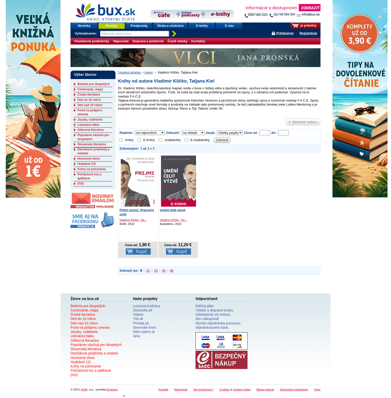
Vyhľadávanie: (86, 33)
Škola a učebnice (170, 26)
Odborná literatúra (91, 130)
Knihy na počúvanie (92, 169)
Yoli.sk (138, 319)
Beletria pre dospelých (94, 84)
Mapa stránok (265, 389)
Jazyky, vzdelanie (90, 119)
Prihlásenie (285, 33)
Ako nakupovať (207, 319)
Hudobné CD (87, 164)
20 (156, 270)
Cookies (224, 389)
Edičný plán (205, 306)
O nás (229, 26)
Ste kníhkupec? (203, 389)
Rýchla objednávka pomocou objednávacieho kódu (218, 325)
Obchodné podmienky (294, 389)
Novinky (84, 26)
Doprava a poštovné (148, 41)
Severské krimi (144, 327)
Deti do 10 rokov (89, 100)
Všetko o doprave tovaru (215, 310)
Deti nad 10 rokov (90, 105)
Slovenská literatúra (92, 144)
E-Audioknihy (197, 140)
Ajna (136, 336)
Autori (148, 72)
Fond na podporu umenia (90, 327)
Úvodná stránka (129, 72)
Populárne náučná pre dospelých (96, 345)
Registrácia (308, 33)
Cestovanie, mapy (90, 89)
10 (148, 270)
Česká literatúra (89, 94)
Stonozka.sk (142, 310)
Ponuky (112, 26)
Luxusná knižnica (146, 306)
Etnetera (112, 389)
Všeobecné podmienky (91, 41)
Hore (317, 389)
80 (172, 270)
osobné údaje (241, 389)
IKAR (84, 389)
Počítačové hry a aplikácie (89, 176)
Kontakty (198, 41)
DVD (81, 183)
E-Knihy (146, 140)
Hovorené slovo (89, 158)
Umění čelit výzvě (172, 210)
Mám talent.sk (144, 332)
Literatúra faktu (88, 125)
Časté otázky (177, 41)
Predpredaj (139, 26)
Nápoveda (120, 41)
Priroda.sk (141, 323)
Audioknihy (169, 140)
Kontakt (163, 389)
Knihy (127, 140)
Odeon (138, 314)
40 (164, 270)
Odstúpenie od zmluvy (213, 314)
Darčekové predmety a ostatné (94, 353)
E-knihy (202, 26)
